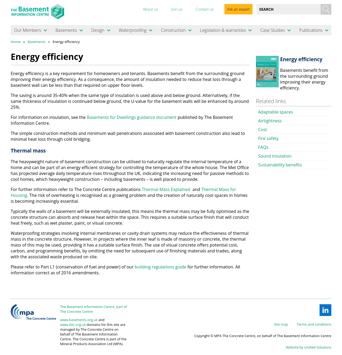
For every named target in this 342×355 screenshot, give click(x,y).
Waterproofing (132, 30)
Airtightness (270, 121)
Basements (66, 30)
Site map (281, 324)
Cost (262, 129)
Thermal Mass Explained (166, 189)
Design (97, 30)
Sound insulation (275, 156)
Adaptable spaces (275, 112)
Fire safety (268, 138)
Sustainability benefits (280, 165)
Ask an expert (238, 9)
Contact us (204, 9)
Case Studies (272, 30)
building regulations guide (160, 267)
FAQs (263, 147)
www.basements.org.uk (79, 319)
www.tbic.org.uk (73, 324)
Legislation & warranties (223, 30)
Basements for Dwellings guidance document (132, 117)
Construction (173, 30)
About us (150, 9)
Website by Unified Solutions (308, 347)
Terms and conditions (314, 324)
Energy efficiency (301, 59)
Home (16, 41)
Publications (310, 30)
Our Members (27, 30)
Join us (176, 9)
